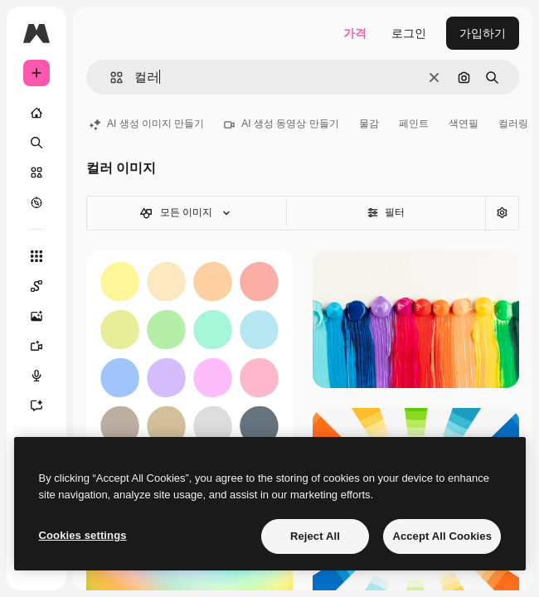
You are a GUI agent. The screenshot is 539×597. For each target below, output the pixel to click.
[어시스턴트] (44, 405)
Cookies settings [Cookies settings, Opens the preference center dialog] (83, 535)
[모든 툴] (36, 256)
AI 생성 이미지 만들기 (147, 123)
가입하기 (482, 33)
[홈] (36, 113)
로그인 (408, 33)
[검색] (36, 142)
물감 (369, 123)
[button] (110, 77)
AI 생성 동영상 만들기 (281, 123)
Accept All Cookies (442, 536)
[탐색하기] (36, 202)
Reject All (315, 536)
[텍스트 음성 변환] (44, 375)
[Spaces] (44, 286)
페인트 (414, 123)
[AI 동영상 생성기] (44, 345)
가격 (355, 33)
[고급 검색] (501, 213)
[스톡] (36, 172)
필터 (386, 212)
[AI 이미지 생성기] (44, 316)
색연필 (463, 123)
